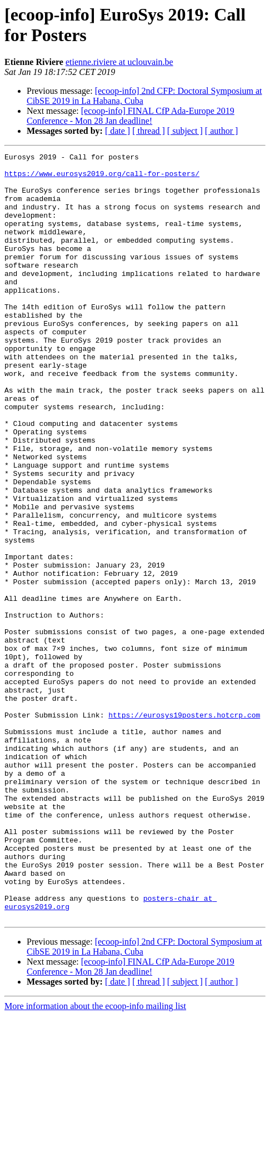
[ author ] (221, 131)
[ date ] (117, 131)
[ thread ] (148, 131)
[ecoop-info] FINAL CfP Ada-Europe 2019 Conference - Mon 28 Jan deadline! (130, 116)
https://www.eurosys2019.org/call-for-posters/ (101, 178)
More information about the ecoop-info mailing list (95, 1159)
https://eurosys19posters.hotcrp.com (184, 828)
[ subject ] (185, 131)
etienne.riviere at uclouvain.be (119, 62)
